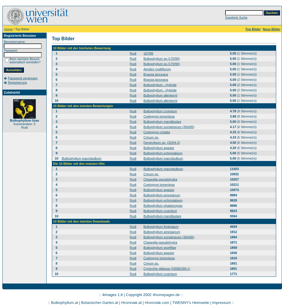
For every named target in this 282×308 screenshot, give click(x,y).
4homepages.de (166, 295)
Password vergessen (23, 78)
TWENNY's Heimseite (190, 302)
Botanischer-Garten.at (99, 302)
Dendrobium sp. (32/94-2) (161, 142)
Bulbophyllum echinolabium (162, 153)
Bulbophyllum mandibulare (162, 121)
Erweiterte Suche (236, 17)
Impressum (221, 302)
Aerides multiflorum (157, 69)
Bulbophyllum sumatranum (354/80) (168, 127)
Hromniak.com (157, 302)
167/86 (148, 53)
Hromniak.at (131, 302)
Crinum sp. (151, 137)
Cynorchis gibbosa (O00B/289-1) (166, 268)
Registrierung (17, 82)
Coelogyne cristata (156, 132)
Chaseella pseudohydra (160, 179)
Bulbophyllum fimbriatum (160, 226)
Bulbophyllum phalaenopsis (162, 205)
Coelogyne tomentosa (159, 116)
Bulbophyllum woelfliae (159, 247)
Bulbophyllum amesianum (161, 195)
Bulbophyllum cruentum (160, 111)
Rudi (133, 53)
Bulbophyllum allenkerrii (160, 95)
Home (8, 29)
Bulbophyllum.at (64, 302)
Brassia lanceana (155, 74)
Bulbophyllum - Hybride (160, 85)
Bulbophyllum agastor (158, 148)
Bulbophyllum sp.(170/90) (161, 58)
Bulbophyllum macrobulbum (81, 158)
